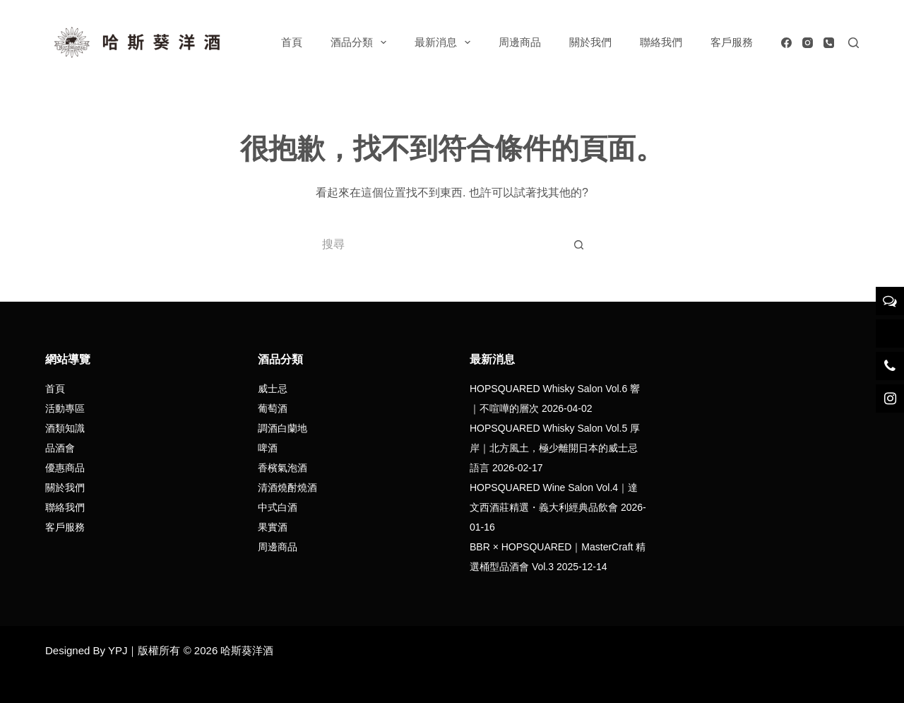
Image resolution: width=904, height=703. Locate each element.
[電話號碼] (828, 42)
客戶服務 (731, 42)
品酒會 (60, 448)
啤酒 (268, 448)
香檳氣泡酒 (282, 467)
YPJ (118, 650)
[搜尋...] (438, 244)
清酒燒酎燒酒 (287, 487)
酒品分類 (361, 42)
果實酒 (272, 527)
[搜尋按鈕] (579, 244)
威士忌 (272, 388)
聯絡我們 (661, 42)
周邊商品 (520, 42)
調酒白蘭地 (282, 428)
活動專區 (65, 408)
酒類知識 (65, 428)
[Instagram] (807, 42)
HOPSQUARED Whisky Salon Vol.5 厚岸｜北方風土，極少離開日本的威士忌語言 (555, 448)
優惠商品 (65, 467)
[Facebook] (786, 42)
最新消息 (445, 42)
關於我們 (590, 42)
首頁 (291, 42)
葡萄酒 (272, 408)
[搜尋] (853, 42)
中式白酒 (277, 507)
